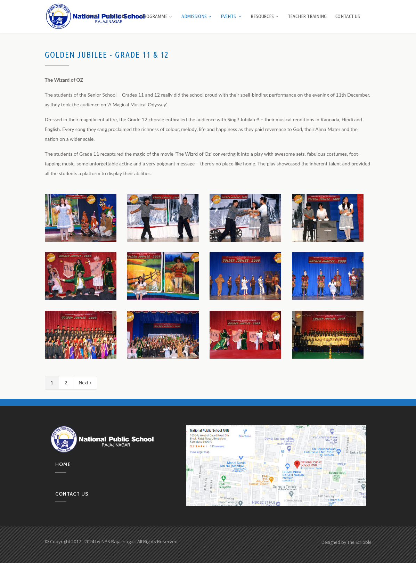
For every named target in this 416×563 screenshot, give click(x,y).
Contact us (72, 494)
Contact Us (347, 16)
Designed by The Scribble (346, 542)
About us (119, 16)
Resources (265, 16)
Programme (157, 16)
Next (85, 382)
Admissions (196, 16)
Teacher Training (307, 16)
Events (231, 16)
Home (92, 16)
